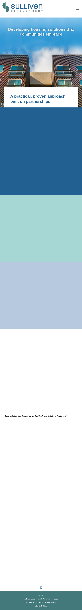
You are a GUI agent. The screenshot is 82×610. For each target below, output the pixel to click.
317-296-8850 (41, 606)
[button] (77, 8)
